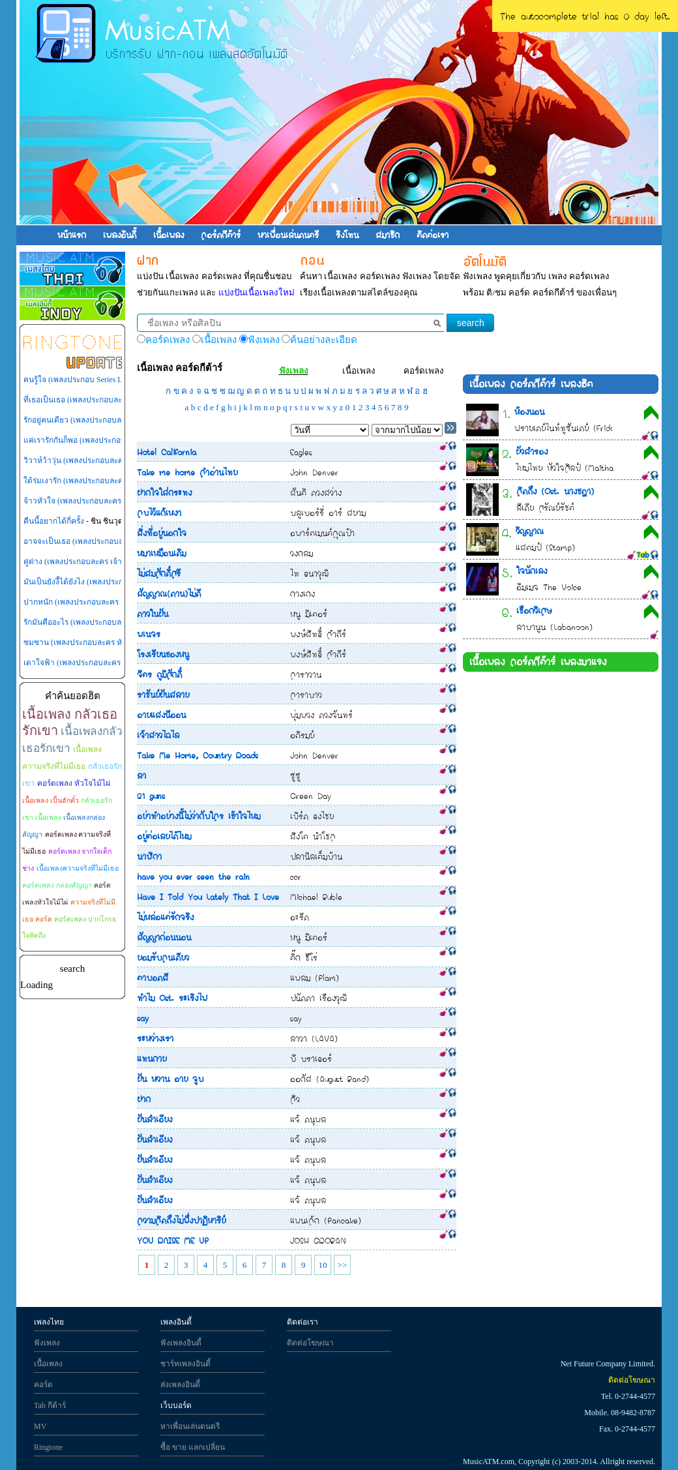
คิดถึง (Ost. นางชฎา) (555, 491)
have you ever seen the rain (193, 876)
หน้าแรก (71, 234)
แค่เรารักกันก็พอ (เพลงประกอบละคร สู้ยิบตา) (97, 440)
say (143, 1018)
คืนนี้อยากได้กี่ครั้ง (53, 521)
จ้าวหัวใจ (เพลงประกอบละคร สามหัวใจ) (90, 500)
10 (322, 1265)
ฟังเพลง (293, 371)
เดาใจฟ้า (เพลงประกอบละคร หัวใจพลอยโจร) (99, 662)
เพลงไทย (49, 1322)
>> (342, 1265)
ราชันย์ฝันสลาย (163, 694)
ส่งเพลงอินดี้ (180, 1384)
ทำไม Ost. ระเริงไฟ (172, 997)
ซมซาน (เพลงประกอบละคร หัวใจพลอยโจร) (96, 642)
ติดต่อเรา (433, 234)
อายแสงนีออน (161, 714)
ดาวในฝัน (152, 613)
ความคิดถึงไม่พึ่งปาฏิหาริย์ (181, 1220)
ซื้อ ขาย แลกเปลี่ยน (192, 1447)
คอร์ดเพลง (424, 371)
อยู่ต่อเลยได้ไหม (164, 836)
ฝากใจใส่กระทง (164, 492)
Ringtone (48, 1447)
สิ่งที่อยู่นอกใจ (161, 532)
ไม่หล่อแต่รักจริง (165, 916)
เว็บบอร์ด (176, 1405)
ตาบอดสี (152, 977)
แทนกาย (151, 1058)
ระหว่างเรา (155, 1038)
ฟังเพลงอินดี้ (180, 1342)
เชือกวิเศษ (534, 610)
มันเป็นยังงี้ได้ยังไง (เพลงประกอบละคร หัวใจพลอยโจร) (114, 581)
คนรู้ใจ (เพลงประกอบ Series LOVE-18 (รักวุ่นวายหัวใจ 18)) (120, 379)
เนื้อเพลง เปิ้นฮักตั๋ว (50, 800)
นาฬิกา (149, 856)
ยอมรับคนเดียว (163, 957)
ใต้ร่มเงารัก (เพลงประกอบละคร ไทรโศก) (90, 480)
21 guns (151, 795)
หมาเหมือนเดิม (161, 553)
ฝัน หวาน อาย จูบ (170, 1078)
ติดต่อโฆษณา (310, 1342)
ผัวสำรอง (532, 451)
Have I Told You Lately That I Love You (217, 896)
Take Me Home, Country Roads (197, 755)
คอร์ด (43, 1384)
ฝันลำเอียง (154, 1119)
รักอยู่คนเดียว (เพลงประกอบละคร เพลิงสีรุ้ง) (95, 420)
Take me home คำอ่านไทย (187, 472)
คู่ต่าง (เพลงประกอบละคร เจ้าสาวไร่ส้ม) (89, 561)
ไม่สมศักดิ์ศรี (159, 573)
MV (40, 1426)
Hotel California (166, 451)
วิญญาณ (530, 530)
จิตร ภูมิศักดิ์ (159, 674)
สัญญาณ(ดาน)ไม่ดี (169, 593)
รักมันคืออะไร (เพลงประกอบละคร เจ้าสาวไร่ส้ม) (102, 622)
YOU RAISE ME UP (173, 1240)
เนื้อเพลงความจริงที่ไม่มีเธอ (78, 868)
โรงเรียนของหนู (163, 654)
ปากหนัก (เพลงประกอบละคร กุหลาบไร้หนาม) (99, 602)
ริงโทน (347, 234)
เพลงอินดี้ (119, 234)
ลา (141, 775)
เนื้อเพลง (168, 234)
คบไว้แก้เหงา (159, 512)
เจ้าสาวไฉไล (158, 735)
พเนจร (148, 633)
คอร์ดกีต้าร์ (221, 234)
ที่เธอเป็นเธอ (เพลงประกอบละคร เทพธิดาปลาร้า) (104, 399)
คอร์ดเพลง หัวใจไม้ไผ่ (73, 783)
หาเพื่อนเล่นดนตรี (288, 234)
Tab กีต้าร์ (50, 1405)
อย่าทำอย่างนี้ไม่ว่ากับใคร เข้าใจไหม (198, 815)
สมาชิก (388, 234)
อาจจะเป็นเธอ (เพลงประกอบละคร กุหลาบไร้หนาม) (108, 541)
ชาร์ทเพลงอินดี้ (185, 1363)
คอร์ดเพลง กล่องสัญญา (57, 885)
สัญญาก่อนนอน (164, 937)
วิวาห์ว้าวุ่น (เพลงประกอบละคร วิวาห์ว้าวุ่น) (96, 460)
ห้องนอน (529, 411)
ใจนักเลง (531, 570)
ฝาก (144, 1098)
